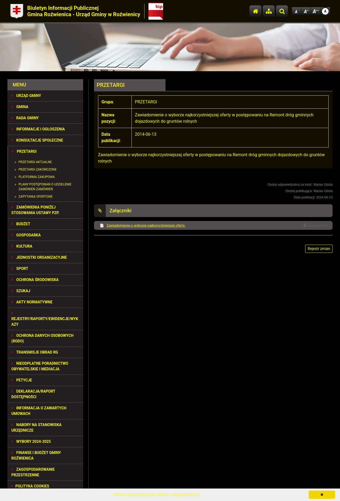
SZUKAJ (20, 291)
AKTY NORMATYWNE (32, 302)
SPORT (19, 268)
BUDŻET (20, 224)
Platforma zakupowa (37, 177)
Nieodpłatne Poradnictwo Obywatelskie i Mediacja (39, 366)
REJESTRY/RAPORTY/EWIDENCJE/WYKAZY (44, 318)
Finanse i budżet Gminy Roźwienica (36, 455)
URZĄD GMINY (26, 96)
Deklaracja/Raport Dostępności (33, 394)
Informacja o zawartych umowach (38, 411)
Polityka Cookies (30, 486)
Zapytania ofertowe (36, 196)
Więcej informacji (185, 494)
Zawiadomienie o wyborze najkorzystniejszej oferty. (146, 225)
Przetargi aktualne (35, 162)
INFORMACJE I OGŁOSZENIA (38, 129)
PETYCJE (21, 380)
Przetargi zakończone (38, 169)
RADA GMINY (25, 118)
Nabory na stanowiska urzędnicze (36, 427)
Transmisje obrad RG (34, 352)
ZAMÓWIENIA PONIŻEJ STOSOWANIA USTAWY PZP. (35, 210)
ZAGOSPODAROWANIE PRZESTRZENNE (33, 472)
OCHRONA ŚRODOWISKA (35, 280)
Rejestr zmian (319, 249)
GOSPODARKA (26, 235)
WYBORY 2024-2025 (31, 441)
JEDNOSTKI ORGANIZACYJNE (39, 257)
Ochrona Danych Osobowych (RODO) (42, 338)
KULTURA (21, 246)
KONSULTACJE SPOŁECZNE (37, 140)
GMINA (19, 107)
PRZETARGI (24, 151)
